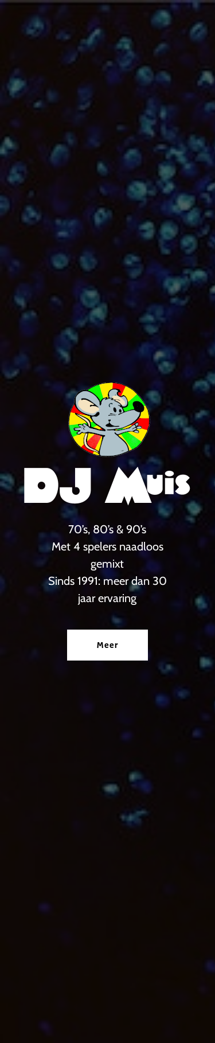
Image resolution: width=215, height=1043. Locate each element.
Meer (107, 645)
